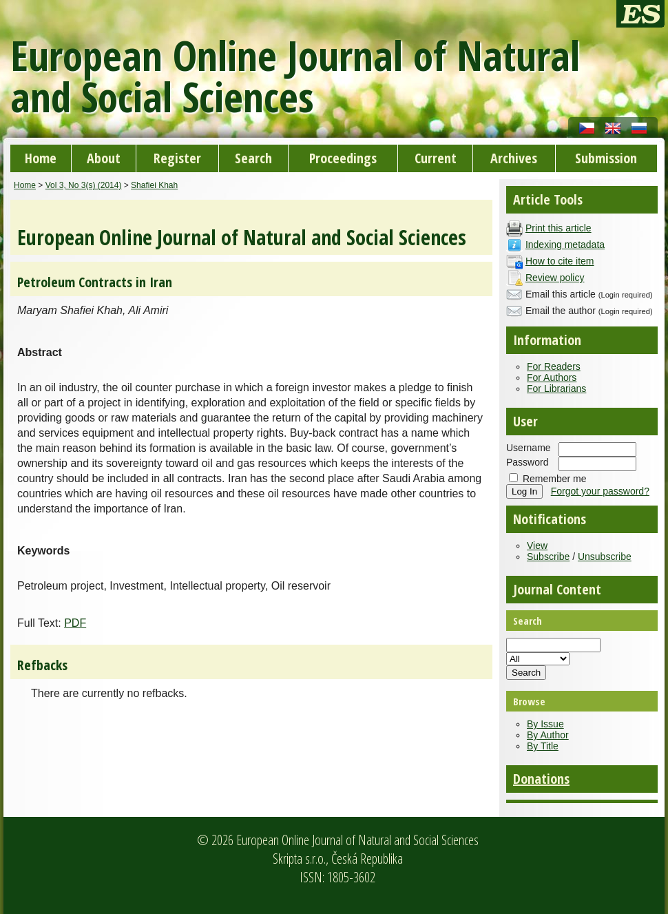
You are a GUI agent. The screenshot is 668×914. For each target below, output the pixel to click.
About (104, 158)
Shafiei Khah (154, 185)
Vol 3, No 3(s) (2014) (83, 185)
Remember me (555, 478)
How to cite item (559, 261)
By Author (548, 734)
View (537, 545)
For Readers (554, 366)
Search (253, 158)
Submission (606, 158)
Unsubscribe (605, 556)
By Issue (545, 723)
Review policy (555, 277)
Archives (513, 158)
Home (40, 158)
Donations (541, 778)
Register (177, 158)
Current (436, 158)
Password (527, 462)
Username (528, 447)
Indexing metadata (565, 244)
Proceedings (343, 158)
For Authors (551, 377)
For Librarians (556, 388)
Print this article (558, 227)
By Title (543, 745)
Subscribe (548, 556)
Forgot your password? (600, 491)
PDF (75, 623)
